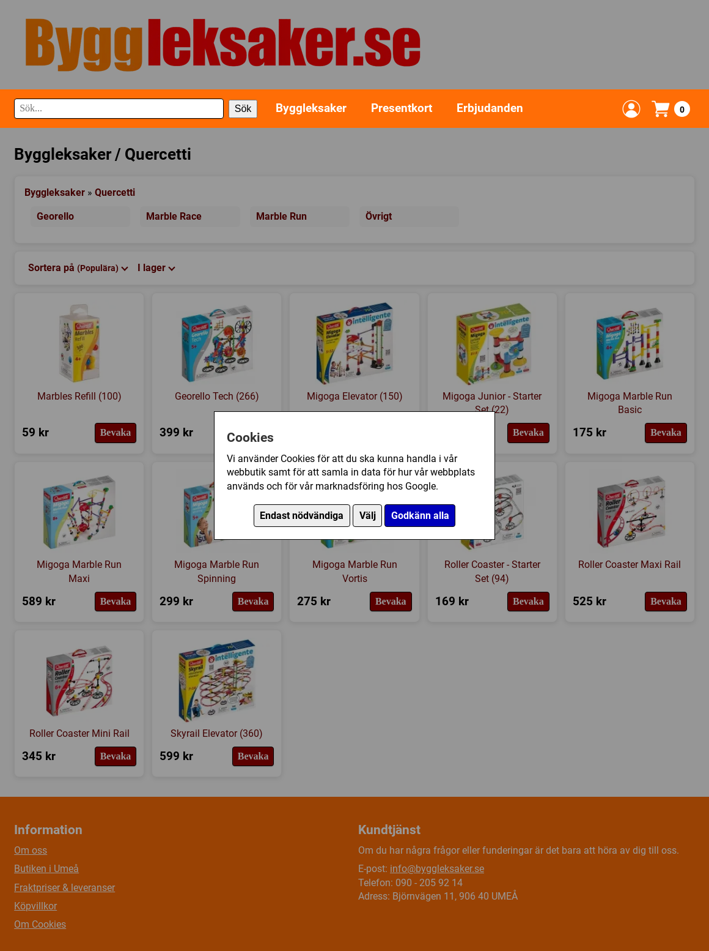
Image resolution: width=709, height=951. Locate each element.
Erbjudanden (490, 108)
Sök (243, 108)
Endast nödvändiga (301, 515)
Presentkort (401, 108)
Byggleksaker (311, 108)
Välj (367, 515)
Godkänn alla (420, 515)
